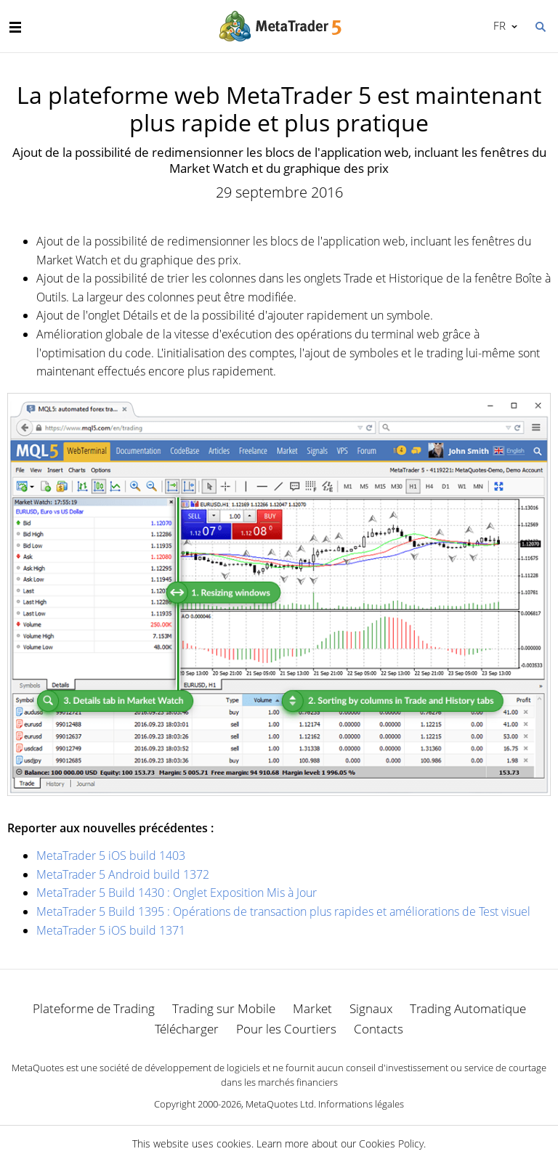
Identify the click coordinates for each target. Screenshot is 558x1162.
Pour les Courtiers (286, 1028)
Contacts (378, 1028)
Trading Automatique (468, 1008)
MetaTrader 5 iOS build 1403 (110, 856)
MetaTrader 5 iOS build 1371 (110, 930)
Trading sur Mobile (223, 1008)
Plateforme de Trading (94, 1008)
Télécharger (187, 1028)
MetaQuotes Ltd (280, 1103)
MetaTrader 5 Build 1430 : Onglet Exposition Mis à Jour (176, 893)
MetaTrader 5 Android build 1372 (122, 874)
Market (312, 1008)
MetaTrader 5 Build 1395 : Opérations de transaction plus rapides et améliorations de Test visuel (283, 911)
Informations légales (361, 1103)
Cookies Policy (391, 1143)
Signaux (370, 1008)
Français (498, 25)
